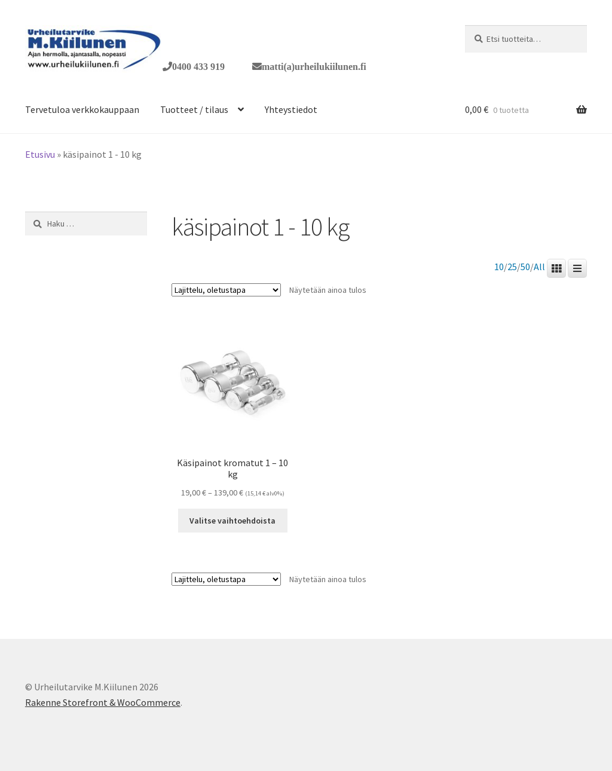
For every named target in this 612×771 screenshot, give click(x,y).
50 (525, 267)
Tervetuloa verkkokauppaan (82, 109)
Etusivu (40, 154)
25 (512, 267)
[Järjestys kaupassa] (226, 289)
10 (499, 267)
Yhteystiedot (291, 109)
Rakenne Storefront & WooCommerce (102, 702)
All (539, 267)
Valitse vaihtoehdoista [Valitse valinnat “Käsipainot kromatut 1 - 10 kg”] (232, 520)
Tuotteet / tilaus (194, 109)
